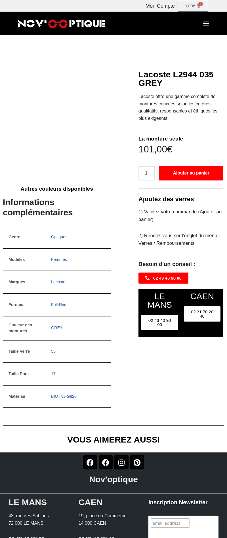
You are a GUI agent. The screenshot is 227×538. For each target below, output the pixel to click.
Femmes (59, 210)
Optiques (59, 187)
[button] (206, 23)
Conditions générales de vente (188, 535)
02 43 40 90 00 (27, 489)
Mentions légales (125, 535)
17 (53, 324)
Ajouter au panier (191, 173)
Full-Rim (58, 255)
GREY (57, 278)
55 (53, 301)
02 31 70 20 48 (97, 489)
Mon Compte (160, 6)
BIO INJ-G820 (64, 347)
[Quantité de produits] (146, 173)
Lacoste (58, 232)
